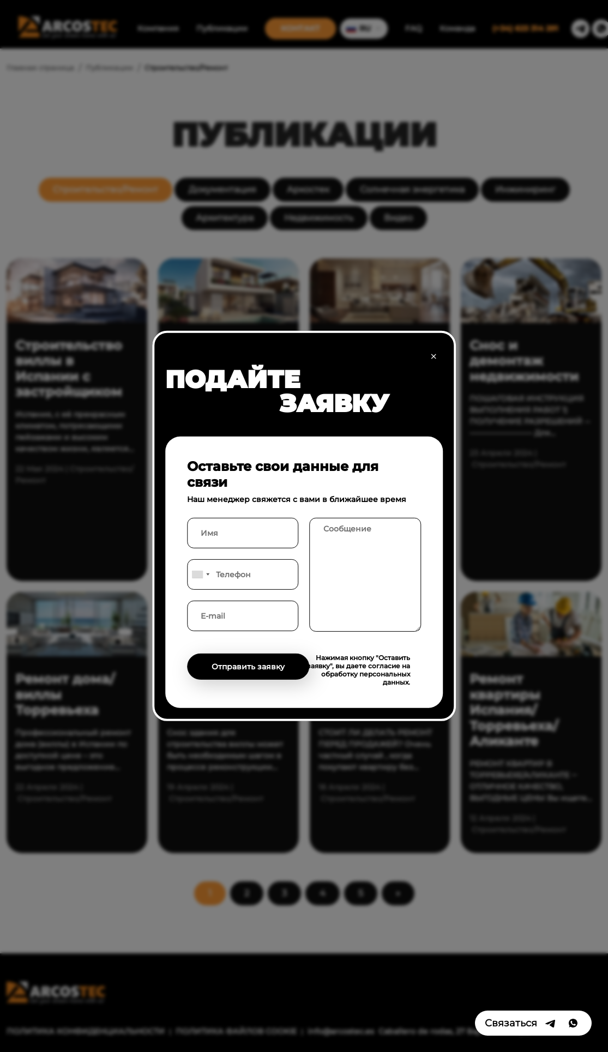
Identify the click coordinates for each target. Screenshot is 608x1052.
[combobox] (200, 574)
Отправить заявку (248, 667)
